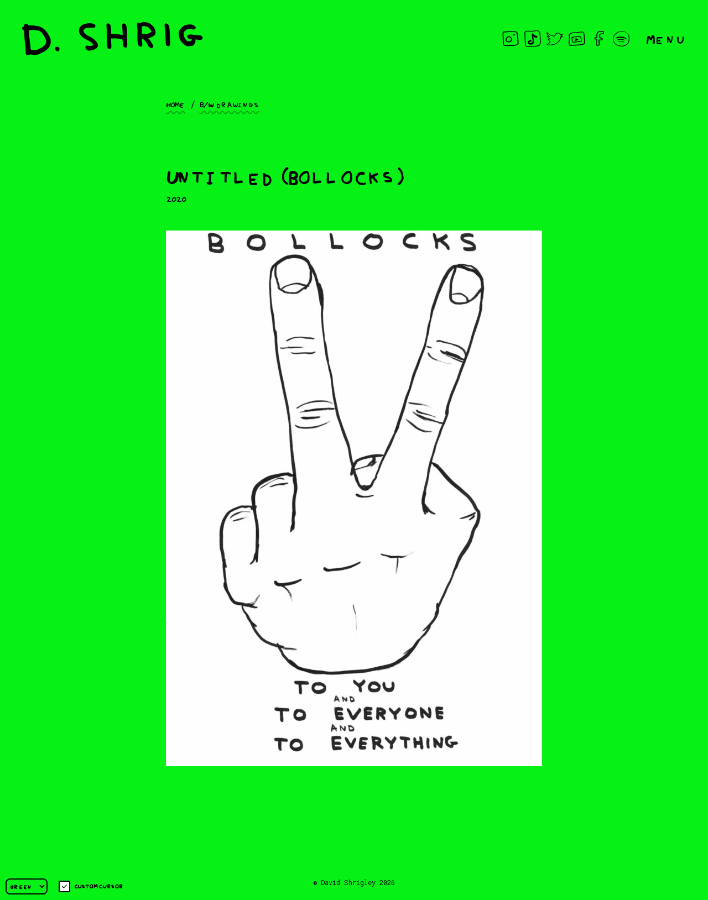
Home (175, 104)
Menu (666, 38)
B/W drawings (229, 104)
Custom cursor (91, 886)
